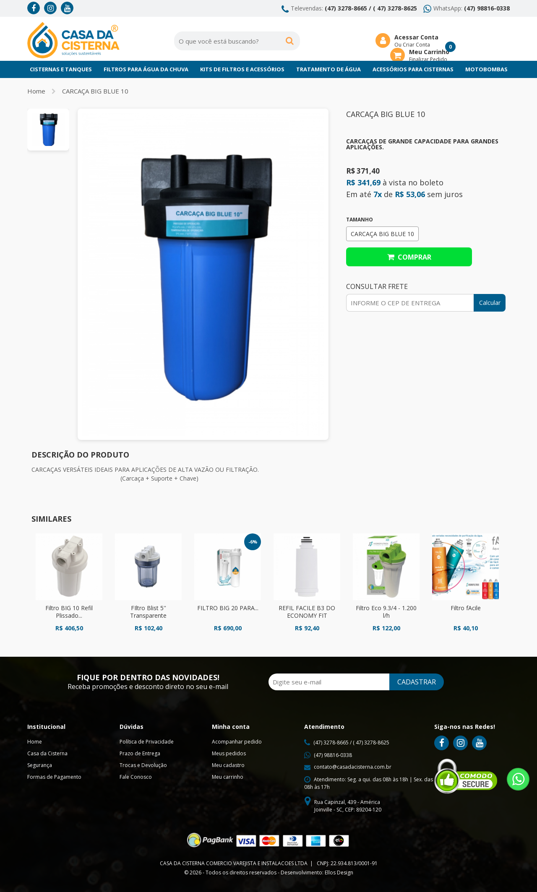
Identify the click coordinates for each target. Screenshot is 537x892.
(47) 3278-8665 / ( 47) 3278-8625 (371, 8)
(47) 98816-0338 (487, 8)
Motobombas (486, 69)
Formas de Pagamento (54, 776)
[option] (48, 130)
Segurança (39, 765)
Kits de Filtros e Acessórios (242, 69)
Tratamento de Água (328, 69)
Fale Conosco (136, 776)
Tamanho (359, 219)
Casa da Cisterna (47, 753)
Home (36, 91)
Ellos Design (339, 872)
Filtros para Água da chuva (146, 69)
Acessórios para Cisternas (413, 69)
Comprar (409, 257)
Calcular (490, 303)
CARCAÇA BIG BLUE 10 (95, 91)
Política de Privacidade (147, 741)
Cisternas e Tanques (61, 69)
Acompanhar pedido (237, 741)
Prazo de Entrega (140, 753)
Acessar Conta (416, 37)
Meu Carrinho (429, 52)
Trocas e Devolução (143, 765)
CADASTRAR (416, 682)
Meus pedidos (229, 753)
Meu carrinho (227, 776)
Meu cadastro (228, 765)
